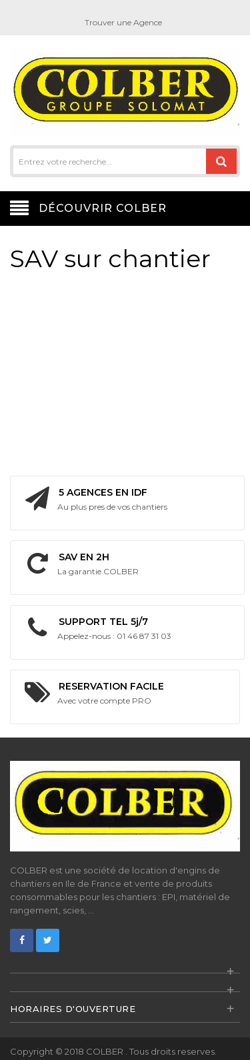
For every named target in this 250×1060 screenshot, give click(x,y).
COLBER (105, 1051)
